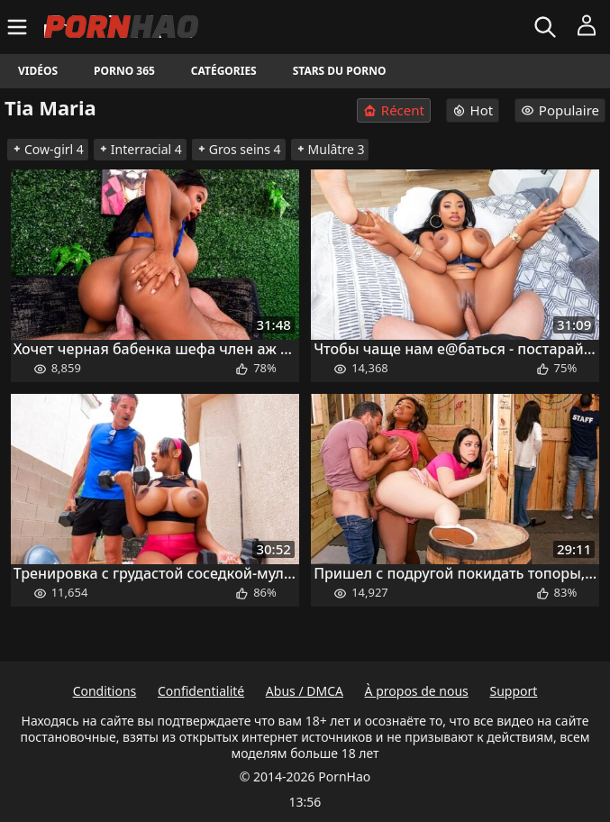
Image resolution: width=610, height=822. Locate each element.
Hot (473, 110)
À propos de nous (417, 690)
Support (513, 690)
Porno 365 (124, 70)
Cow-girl (48, 149)
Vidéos (38, 70)
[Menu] (19, 27)
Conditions (105, 690)
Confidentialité (201, 690)
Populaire (560, 110)
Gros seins (238, 149)
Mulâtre (330, 149)
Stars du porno (340, 70)
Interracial (140, 149)
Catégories (224, 70)
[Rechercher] (547, 27)
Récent (393, 110)
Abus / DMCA (304, 690)
